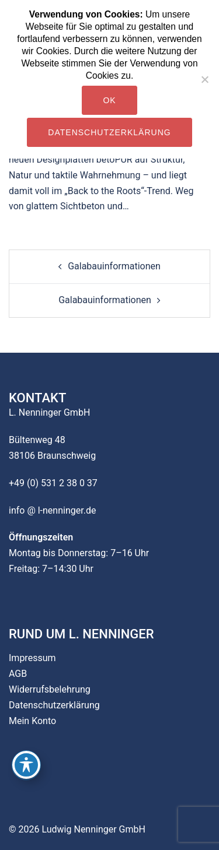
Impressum (32, 657)
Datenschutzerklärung (54, 705)
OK (109, 100)
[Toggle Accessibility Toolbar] (26, 765)
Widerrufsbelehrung (50, 689)
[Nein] (204, 79)
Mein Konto (32, 720)
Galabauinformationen (114, 266)
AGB (18, 673)
